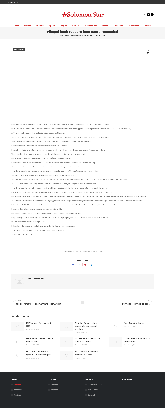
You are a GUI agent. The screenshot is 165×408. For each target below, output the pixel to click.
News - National (19, 50)
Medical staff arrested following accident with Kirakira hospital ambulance (86, 326)
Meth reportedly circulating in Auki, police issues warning (87, 339)
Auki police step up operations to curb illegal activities (137, 339)
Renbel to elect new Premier (134, 323)
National (17, 384)
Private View (93, 390)
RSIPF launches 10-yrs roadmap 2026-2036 (40, 324)
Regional (17, 395)
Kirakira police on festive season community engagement (86, 353)
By (85, 251)
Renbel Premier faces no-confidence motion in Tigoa (39, 339)
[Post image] (17, 326)
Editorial (91, 395)
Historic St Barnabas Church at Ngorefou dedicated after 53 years (38, 353)
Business (18, 390)
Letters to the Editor (96, 384)
